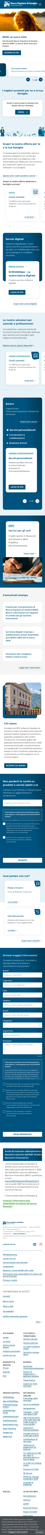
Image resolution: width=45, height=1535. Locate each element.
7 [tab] (31, 226)
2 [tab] (13, 226)
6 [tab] (28, 226)
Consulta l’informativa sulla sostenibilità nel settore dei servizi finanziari (20, 1204)
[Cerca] (34, 4)
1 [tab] (10, 226)
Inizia (21, 112)
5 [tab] (24, 226)
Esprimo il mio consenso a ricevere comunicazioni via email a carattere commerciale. (19, 1113)
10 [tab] (39, 390)
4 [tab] (21, 226)
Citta (5, 991)
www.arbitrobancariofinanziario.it (22, 1181)
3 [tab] (17, 226)
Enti (11, 525)
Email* (6, 1011)
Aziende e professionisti (19, 356)
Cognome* (7, 981)
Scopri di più (10, 52)
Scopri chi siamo (15, 765)
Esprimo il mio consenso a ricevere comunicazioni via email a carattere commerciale (19, 840)
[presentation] (21, 849)
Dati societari (19, 1234)
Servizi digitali (16, 266)
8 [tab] (35, 226)
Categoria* (7, 1021)
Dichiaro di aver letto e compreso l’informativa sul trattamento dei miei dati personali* (23, 1085)
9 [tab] (35, 390)
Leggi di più (16, 486)
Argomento (8, 1031)
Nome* (6, 971)
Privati (12, 193)
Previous (28, 79)
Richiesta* (7, 1041)
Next (41, 79)
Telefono (6, 1001)
